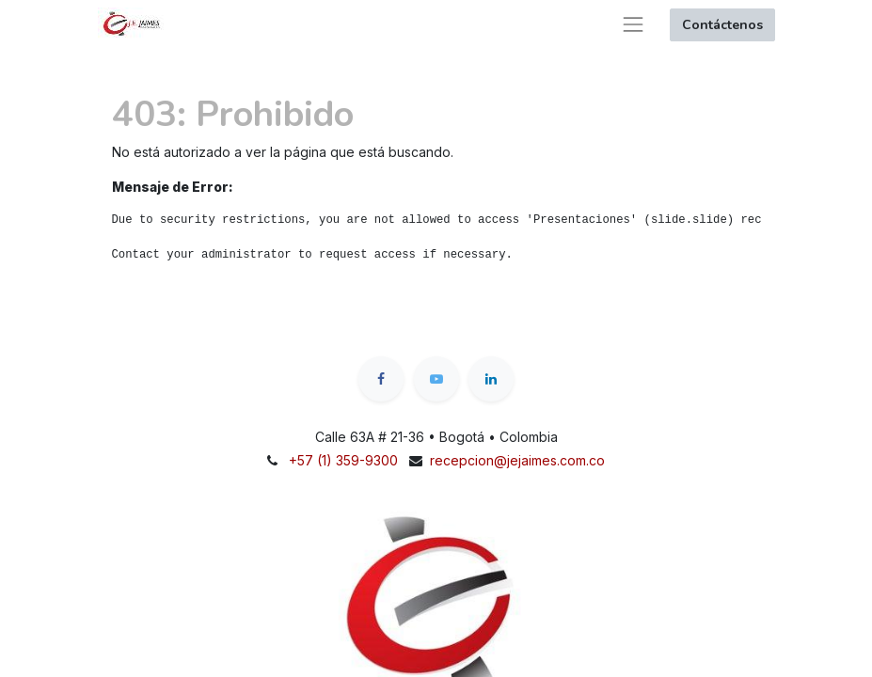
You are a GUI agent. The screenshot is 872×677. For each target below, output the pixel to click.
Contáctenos (722, 25)
